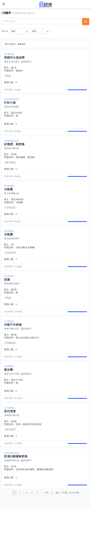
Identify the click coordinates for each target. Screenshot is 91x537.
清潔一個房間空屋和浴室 (29, 447)
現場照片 (27, 62)
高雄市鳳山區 (13, 154)
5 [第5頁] (37, 521)
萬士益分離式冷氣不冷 (27, 355)
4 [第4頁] (32, 521)
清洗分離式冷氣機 (25, 259)
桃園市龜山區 (13, 438)
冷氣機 (19, 211)
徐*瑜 (14, 444)
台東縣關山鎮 (13, 202)
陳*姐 (14, 352)
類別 (34, 31)
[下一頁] (52, 521)
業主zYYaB (17, 399)
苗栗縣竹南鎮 (13, 298)
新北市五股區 (13, 62)
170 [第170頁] (46, 521)
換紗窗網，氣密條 (25, 163)
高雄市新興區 (13, 110)
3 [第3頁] (26, 521)
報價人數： (10, 82)
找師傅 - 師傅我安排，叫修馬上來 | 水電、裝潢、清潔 (45, 4)
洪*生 (14, 492)
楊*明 (14, 304)
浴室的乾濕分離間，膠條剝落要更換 (34, 495)
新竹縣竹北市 (13, 346)
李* (12, 256)
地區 (13, 31)
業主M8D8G (17, 208)
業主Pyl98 (16, 115)
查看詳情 (77, 91)
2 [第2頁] (20, 521)
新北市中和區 (13, 394)
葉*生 (14, 67)
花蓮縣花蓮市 (13, 250)
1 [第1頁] (14, 521)
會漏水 (19, 70)
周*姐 (14, 160)
